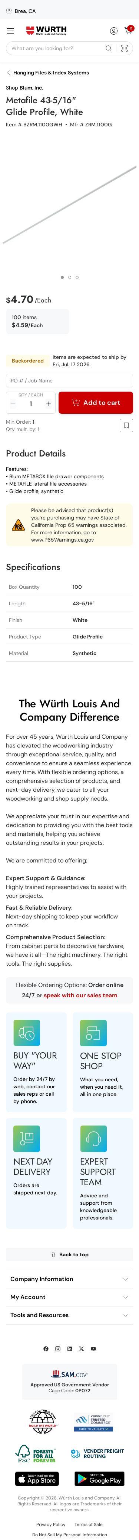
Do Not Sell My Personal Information (69, 1535)
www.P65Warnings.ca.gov (62, 539)
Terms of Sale (89, 1524)
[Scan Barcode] (124, 48)
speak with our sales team (81, 995)
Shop (24, 87)
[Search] (108, 48)
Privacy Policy (51, 1524)
